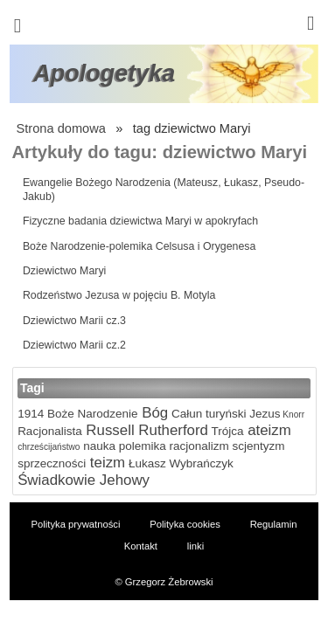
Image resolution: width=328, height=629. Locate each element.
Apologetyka (104, 73)
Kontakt (140, 546)
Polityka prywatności (76, 524)
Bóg (153, 412)
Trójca (226, 431)
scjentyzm (257, 446)
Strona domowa (61, 128)
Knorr (293, 414)
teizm (105, 462)
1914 (30, 413)
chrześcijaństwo (48, 447)
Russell (108, 430)
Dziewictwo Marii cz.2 (74, 345)
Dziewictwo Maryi (64, 271)
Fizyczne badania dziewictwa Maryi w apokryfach (140, 221)
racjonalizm (197, 446)
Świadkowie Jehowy (83, 480)
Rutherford (171, 430)
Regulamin (273, 524)
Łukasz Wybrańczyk (179, 463)
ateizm (267, 430)
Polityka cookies (185, 524)
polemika (140, 446)
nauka (97, 446)
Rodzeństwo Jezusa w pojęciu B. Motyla (119, 295)
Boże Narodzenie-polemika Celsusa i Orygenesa (139, 246)
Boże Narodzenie (90, 413)
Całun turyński (207, 413)
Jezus (263, 413)
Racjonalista (49, 431)
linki (195, 546)
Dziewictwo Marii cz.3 (74, 320)
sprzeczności (51, 463)
